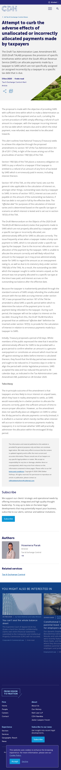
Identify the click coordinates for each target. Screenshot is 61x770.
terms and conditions (16, 471)
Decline (25, 761)
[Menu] (51, 8)
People (5, 709)
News (4, 741)
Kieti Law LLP (37, 713)
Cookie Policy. (15, 755)
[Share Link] (5, 92)
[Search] (57, 8)
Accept (15, 761)
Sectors (5, 731)
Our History (36, 709)
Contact (5, 716)
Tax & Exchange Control (13, 574)
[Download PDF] (11, 92)
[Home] (9, 9)
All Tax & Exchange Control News (16, 18)
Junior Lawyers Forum (41, 720)
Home (4, 706)
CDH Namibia (37, 716)
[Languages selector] (53, 2)
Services (5, 734)
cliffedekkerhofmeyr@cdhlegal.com (21, 481)
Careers (5, 713)
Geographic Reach (9, 738)
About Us (35, 706)
